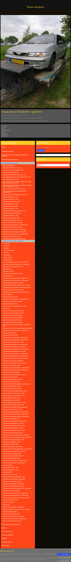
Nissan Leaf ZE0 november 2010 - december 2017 (18, 339)
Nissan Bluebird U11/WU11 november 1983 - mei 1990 (18, 285)
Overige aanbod (6, 545)
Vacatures (4, 552)
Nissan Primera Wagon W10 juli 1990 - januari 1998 (18, 435)
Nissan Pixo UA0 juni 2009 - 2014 (18, 418)
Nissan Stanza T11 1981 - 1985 (18, 474)
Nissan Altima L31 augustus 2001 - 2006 (18, 266)
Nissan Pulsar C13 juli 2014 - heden (18, 442)
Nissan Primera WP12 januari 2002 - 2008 (13, 439)
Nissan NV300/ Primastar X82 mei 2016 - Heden (18, 390)
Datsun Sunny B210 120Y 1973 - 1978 (18, 213)
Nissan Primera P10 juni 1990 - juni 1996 (18, 428)
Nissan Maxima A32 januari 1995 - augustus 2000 (18, 344)
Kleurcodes (4, 527)
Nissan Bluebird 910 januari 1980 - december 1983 (18, 278)
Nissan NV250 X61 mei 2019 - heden (18, 388)
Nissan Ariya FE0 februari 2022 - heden (18, 273)
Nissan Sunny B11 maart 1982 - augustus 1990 (18, 479)
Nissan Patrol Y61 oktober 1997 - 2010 (18, 409)
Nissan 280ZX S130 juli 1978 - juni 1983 (18, 227)
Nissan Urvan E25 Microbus (18, 511)
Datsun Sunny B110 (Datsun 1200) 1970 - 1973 (18, 210)
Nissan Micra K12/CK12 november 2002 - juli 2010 (18, 358)
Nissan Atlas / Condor (8, 271)
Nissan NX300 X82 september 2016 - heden (18, 395)
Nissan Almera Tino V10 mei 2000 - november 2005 (18, 264)
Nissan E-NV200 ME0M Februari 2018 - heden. (18, 306)
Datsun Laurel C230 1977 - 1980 (18, 199)
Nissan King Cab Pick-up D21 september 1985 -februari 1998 (18, 325)
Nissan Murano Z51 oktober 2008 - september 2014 (18, 370)
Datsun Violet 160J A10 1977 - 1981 (18, 217)
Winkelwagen (41, 150)
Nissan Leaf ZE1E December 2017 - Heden (18, 342)
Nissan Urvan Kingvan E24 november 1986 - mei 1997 (18, 509)
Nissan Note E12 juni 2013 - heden (18, 381)
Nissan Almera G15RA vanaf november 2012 (18, 238)
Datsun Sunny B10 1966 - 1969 (18, 208)
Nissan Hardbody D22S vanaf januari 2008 (13, 313)
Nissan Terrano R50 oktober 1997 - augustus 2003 (18, 493)
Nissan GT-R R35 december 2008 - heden (18, 310)
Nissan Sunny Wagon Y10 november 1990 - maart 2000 (18, 488)
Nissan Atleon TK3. (18, 275)
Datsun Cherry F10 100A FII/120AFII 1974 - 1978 (18, 194)
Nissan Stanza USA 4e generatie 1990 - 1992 (18, 476)
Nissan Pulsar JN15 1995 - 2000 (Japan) (18, 446)
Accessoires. (4, 125)
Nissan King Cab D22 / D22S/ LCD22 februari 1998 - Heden (18, 328)
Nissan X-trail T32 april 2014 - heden (18, 520)
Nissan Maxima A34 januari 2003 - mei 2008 (18, 346)
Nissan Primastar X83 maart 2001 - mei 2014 (18, 425)
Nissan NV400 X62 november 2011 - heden (18, 393)
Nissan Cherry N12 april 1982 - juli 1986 (18, 301)
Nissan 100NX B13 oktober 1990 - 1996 (18, 220)
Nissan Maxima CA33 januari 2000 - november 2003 (18, 349)
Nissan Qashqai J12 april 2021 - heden (18, 453)
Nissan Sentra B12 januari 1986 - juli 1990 (18, 455)
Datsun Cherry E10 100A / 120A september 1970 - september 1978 (18, 191)
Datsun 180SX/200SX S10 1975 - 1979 (18, 167)
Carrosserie (4, 127)
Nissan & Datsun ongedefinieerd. (10, 159)
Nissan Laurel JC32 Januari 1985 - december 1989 (18, 337)
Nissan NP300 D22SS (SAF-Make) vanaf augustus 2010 (18, 384)
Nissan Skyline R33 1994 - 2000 (18, 469)
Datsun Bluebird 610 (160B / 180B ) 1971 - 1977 (18, 174)
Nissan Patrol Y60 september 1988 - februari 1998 (18, 407)
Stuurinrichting (5, 134)
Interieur (3, 128)
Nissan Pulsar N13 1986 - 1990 (18, 444)
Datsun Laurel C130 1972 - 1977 (18, 197)
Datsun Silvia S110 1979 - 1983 (18, 206)
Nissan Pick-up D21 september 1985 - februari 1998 (15, 411)
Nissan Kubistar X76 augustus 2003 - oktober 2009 (18, 330)
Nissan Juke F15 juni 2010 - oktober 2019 (18, 317)
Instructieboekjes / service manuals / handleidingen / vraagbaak (18, 155)
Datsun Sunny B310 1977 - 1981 (18, 215)
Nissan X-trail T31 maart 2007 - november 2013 (18, 518)
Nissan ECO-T (18, 308)
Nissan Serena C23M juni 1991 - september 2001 (18, 460)
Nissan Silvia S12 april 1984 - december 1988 (18, 462)
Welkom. (4, 147)
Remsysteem (4, 133)
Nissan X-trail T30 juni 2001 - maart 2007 (18, 516)
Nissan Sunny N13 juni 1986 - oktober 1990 (18, 483)
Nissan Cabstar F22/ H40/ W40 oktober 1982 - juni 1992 (18, 287)
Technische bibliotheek (18, 535)
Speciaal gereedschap (7, 531)
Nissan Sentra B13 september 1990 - (18, 458)
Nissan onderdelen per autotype (18, 163)
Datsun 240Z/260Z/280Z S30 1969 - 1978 (18, 170)
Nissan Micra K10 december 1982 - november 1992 (18, 353)
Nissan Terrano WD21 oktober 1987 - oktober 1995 (18, 495)
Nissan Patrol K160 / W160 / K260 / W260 (18, 404)
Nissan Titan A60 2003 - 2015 (18, 500)
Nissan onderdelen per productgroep (18, 524)
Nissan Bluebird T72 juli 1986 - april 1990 (18, 282)
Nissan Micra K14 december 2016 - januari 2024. (18, 363)
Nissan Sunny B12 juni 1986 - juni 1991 (18, 481)
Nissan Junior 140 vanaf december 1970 (18, 322)
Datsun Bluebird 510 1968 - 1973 (18, 172)
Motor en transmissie (6, 130)
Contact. (4, 549)
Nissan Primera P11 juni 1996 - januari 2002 (18, 430)
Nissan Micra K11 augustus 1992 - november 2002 (18, 356)
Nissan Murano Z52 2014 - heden (18, 372)
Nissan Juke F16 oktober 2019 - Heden (18, 320)
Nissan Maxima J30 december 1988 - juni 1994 (18, 351)
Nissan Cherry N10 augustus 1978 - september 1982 (18, 299)
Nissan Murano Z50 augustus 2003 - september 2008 (18, 367)
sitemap (40, 559)
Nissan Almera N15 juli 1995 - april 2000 (18, 241)
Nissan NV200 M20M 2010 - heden (18, 386)
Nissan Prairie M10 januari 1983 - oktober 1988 (18, 421)
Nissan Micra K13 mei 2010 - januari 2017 (18, 360)
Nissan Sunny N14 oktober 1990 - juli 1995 (18, 486)
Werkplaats (4, 538)
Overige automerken (18, 542)
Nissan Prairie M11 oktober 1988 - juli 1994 (18, 423)
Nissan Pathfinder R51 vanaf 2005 (18, 400)
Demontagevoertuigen (18, 151)
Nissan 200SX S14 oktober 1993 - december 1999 (18, 224)
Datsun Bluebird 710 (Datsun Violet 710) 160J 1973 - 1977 (18, 177)
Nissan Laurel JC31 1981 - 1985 (18, 335)
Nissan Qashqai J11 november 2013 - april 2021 (18, 451)
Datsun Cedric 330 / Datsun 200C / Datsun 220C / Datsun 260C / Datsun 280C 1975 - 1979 (18, 185)
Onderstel (4, 131)
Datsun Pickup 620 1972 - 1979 (18, 203)
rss (43, 559)
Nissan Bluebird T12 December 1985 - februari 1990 (18, 280)
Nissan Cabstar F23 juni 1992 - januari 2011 (18, 289)
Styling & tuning (5, 135)
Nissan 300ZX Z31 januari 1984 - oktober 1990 (18, 229)
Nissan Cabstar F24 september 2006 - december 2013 (18, 292)
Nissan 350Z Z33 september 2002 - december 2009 (18, 234)
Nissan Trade (18, 504)
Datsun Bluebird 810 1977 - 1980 (18, 179)
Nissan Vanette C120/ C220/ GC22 (18, 514)
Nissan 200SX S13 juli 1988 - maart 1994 (18, 222)
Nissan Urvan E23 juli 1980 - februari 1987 (18, 507)
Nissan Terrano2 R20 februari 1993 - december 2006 (18, 497)
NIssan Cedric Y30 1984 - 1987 (18, 296)
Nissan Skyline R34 (18, 472)
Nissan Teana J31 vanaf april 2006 (18, 490)
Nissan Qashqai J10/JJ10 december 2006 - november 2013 (18, 448)
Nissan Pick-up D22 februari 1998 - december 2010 (15, 414)
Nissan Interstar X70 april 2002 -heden (18, 315)
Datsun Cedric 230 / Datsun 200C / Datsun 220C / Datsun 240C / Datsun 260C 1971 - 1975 (18, 182)
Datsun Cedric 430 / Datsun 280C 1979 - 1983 (18, 188)
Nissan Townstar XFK (18, 502)
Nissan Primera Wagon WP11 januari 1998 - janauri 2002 (18, 437)
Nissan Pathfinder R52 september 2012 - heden (18, 402)
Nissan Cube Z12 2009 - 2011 (18, 303)
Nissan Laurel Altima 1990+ (18, 332)
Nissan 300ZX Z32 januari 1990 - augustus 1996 (18, 231)
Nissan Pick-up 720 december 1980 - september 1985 (18, 416)
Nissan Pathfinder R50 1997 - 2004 (11, 397)
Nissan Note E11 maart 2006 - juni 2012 (18, 379)
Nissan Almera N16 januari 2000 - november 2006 (18, 262)
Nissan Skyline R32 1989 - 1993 (18, 467)
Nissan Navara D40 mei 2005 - (18, 377)
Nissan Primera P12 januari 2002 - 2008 (18, 432)
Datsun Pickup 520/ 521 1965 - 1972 (18, 201)
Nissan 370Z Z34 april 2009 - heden (18, 236)
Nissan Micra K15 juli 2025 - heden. (11, 365)
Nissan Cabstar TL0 (18, 294)
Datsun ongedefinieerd (8, 165)
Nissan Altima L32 (18, 268)
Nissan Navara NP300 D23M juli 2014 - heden (18, 374)
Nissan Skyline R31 (18, 465)
